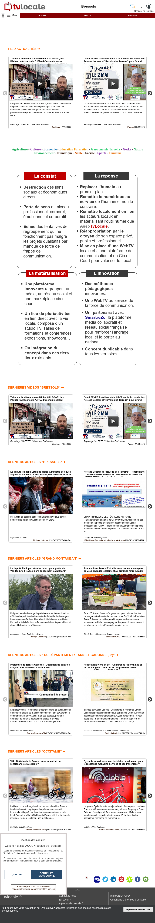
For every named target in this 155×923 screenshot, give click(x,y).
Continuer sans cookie (47, 874)
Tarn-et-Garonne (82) (36, 733)
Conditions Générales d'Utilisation (128, 899)
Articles (42, 15)
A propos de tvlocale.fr (71, 903)
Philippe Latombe (41, 540)
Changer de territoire (144, 11)
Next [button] (150, 93)
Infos (120, 895)
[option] (40, 92)
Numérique (64, 153)
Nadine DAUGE (113, 637)
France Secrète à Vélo (109, 830)
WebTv (87, 15)
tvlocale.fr (13, 897)
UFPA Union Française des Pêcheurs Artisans (104, 540)
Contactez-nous (67, 895)
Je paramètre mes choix (138, 909)
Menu (15, 15)
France (130, 127)
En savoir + (65, 899)
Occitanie (56, 127)
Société (90, 153)
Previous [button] (5, 93)
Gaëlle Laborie (111, 733)
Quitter (17, 874)
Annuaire (132, 15)
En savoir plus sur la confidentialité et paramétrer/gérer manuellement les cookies (33, 887)
